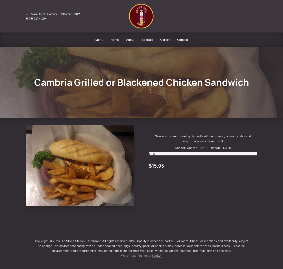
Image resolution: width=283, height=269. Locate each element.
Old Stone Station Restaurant (81, 241)
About (130, 40)
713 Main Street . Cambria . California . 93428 (53, 14)
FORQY (157, 255)
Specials (147, 40)
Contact (182, 40)
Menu (99, 40)
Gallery (165, 40)
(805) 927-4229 (36, 18)
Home (114, 40)
